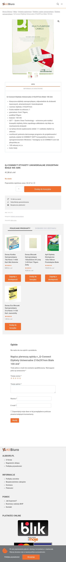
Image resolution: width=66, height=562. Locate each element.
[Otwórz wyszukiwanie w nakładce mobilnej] (58, 4)
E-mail (14, 406)
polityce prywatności (37, 552)
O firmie (9, 460)
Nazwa (14, 399)
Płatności (9, 488)
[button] (58, 21)
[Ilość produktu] (20, 188)
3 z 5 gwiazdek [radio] (15, 378)
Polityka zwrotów (12, 479)
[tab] (20, 229)
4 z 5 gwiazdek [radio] (18, 378)
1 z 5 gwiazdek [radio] (11, 378)
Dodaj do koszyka (42, 189)
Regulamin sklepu (13, 463)
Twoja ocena (16, 376)
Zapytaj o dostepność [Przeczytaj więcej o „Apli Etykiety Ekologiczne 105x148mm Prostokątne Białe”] (53, 278)
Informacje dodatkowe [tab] (33, 89)
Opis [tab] (33, 84)
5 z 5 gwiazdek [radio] (20, 378)
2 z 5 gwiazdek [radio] (13, 378)
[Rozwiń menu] (62, 4)
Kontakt (9, 507)
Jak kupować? (11, 501)
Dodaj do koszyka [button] (33, 278)
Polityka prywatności (14, 466)
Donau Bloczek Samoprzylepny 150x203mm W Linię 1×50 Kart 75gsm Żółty (33, 260)
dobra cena (13, 220)
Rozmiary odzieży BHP (14, 504)
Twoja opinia (16, 384)
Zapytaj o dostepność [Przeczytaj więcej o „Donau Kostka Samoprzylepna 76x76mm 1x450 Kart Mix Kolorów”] (13, 278)
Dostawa (9, 485)
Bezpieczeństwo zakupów (16, 482)
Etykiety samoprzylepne (17, 216)
